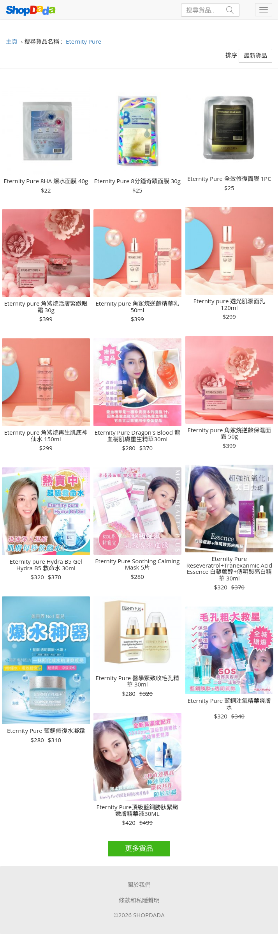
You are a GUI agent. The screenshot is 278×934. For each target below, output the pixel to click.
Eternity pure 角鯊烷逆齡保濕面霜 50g (229, 433)
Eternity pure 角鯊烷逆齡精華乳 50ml (137, 306)
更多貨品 (139, 848)
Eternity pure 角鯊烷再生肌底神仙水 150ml (46, 435)
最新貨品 (255, 55)
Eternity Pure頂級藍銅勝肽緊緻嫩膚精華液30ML (137, 810)
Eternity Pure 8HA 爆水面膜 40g (46, 181)
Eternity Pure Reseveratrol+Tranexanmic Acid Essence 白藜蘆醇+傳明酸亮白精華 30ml (229, 568)
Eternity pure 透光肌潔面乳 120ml (229, 304)
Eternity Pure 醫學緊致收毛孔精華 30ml (137, 681)
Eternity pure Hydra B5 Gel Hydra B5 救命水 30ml (46, 564)
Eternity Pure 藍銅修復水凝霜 (46, 730)
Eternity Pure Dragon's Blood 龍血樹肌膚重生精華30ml (137, 435)
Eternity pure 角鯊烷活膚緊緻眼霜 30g (46, 306)
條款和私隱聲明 (139, 900)
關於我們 (139, 884)
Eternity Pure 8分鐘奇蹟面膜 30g (137, 181)
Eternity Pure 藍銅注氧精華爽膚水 (229, 703)
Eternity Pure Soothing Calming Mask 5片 (137, 564)
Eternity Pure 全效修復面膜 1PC (229, 178)
